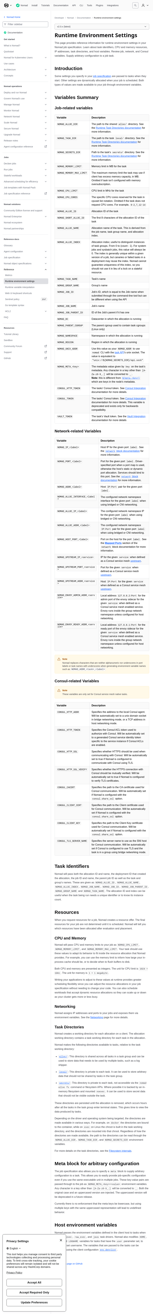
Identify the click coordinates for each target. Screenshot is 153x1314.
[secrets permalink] (64, 1083)
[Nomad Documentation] (61, 5)
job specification (102, 76)
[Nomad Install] (34, 5)
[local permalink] (63, 1071)
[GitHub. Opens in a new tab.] (25, 358)
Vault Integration (136, 416)
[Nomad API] (74, 5)
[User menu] (144, 5)
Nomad (70, 18)
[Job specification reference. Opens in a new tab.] (25, 193)
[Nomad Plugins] (99, 5)
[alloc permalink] (63, 1056)
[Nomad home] (22, 5)
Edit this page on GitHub (69, 1263)
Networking (96, 1017)
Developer (59, 18)
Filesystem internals (120, 1151)
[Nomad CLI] (81, 5)
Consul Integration (135, 388)
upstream (135, 561)
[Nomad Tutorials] (45, 5)
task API (119, 352)
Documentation (84, 18)
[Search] (135, 5)
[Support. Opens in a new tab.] (25, 352)
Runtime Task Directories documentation (118, 128)
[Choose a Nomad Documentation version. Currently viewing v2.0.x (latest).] (102, 26)
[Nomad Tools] (89, 5)
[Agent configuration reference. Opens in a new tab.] (25, 146)
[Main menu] (8, 5)
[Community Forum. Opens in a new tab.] (25, 346)
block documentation (122, 451)
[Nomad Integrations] (112, 5)
